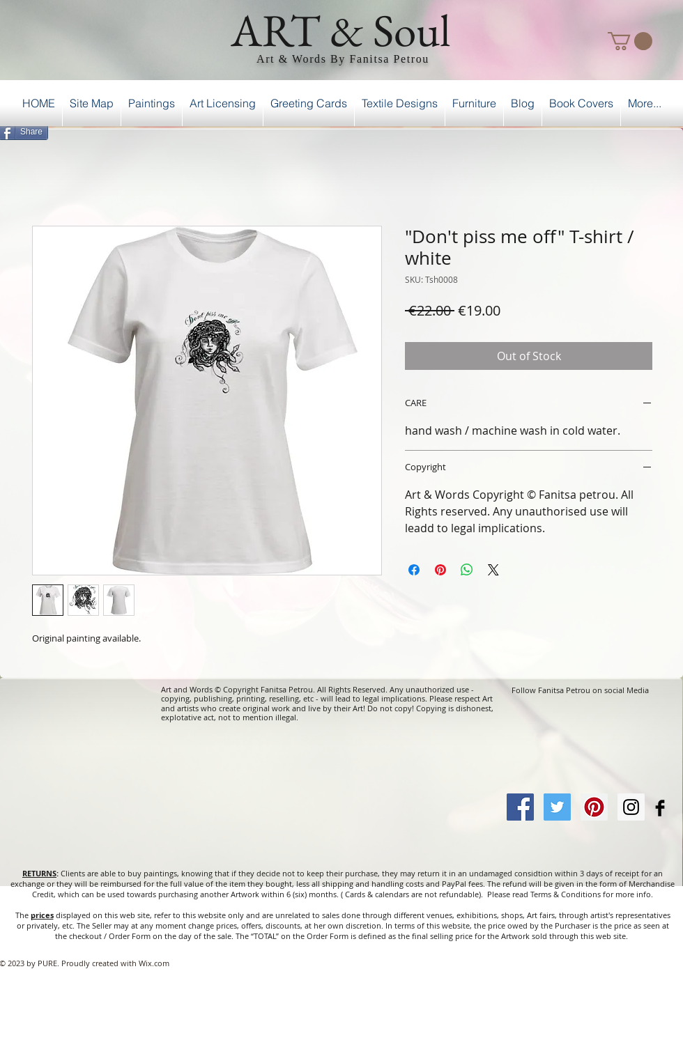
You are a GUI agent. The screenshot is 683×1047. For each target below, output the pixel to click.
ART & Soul (341, 30)
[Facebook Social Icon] (520, 807)
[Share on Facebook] (414, 569)
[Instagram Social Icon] (631, 807)
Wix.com (154, 963)
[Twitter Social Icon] (557, 807)
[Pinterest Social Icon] (594, 807)
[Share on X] (493, 569)
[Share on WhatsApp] (467, 569)
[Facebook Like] (647, 130)
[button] (630, 41)
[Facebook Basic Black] (660, 808)
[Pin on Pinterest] (440, 569)
